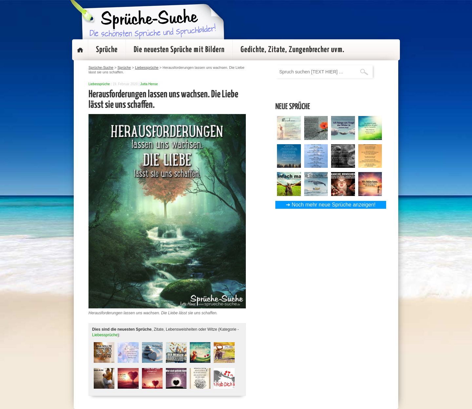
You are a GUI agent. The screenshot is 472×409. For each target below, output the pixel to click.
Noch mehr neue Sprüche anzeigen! (334, 204)
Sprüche (107, 50)
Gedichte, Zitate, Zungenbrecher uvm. (292, 50)
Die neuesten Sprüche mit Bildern (179, 50)
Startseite (80, 49)
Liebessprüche (99, 84)
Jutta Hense (149, 84)
